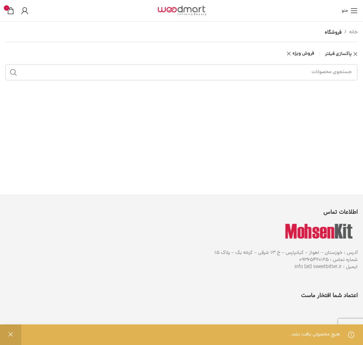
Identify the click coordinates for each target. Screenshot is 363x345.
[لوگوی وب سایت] (181, 11)
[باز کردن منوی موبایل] (349, 11)
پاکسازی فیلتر (338, 54)
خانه (353, 32)
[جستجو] (181, 72)
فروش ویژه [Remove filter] (303, 53)
